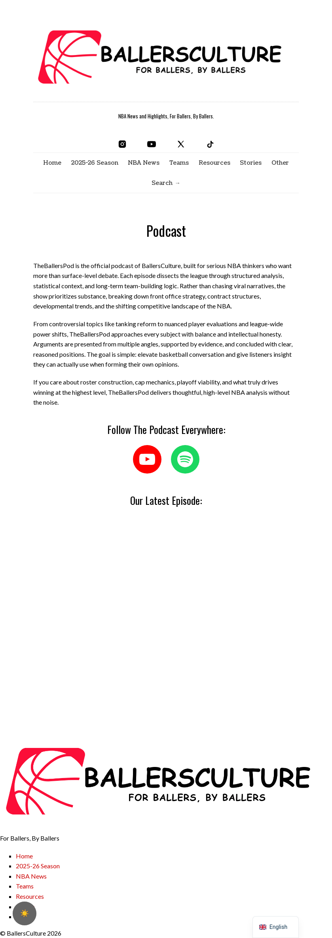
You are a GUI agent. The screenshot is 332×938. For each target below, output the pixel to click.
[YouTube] (151, 144)
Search (162, 183)
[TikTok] (210, 144)
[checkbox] (24, 913)
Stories (251, 163)
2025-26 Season (94, 163)
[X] (181, 144)
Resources (214, 163)
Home (52, 163)
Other (280, 163)
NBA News (143, 163)
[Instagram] (122, 144)
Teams (179, 163)
